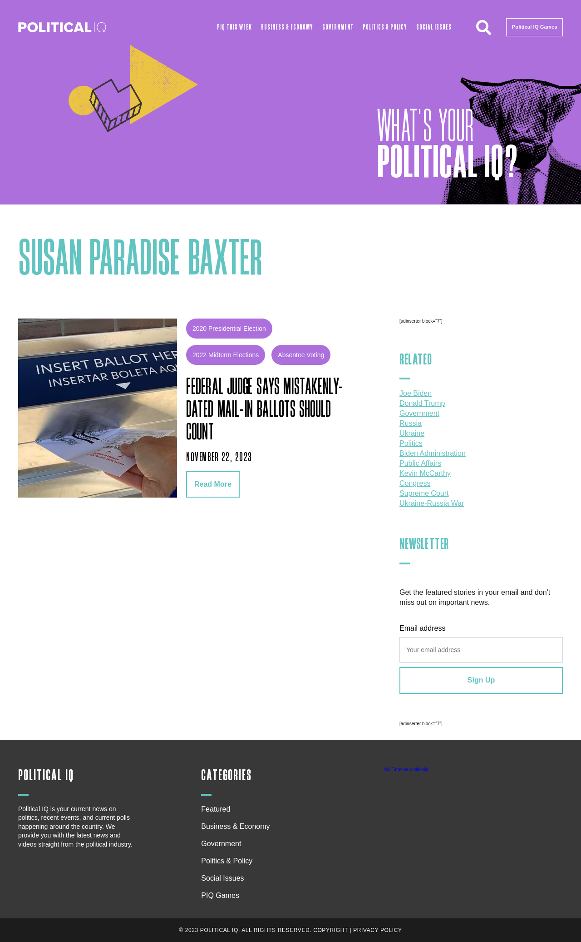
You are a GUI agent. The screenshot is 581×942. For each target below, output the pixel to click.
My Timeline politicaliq (406, 769)
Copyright (330, 930)
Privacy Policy (377, 930)
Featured (215, 809)
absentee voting (301, 355)
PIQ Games (220, 895)
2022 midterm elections (225, 355)
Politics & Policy (385, 27)
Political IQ (46, 775)
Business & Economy (287, 27)
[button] (483, 27)
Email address (422, 628)
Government (338, 27)
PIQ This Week (234, 27)
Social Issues (434, 27)
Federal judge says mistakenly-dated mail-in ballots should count (264, 409)
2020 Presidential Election (229, 328)
